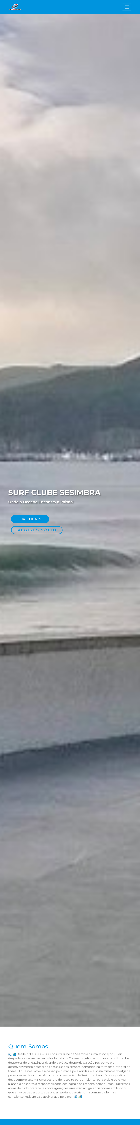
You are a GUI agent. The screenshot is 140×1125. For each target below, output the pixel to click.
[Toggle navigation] (127, 7)
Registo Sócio (37, 530)
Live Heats (30, 519)
